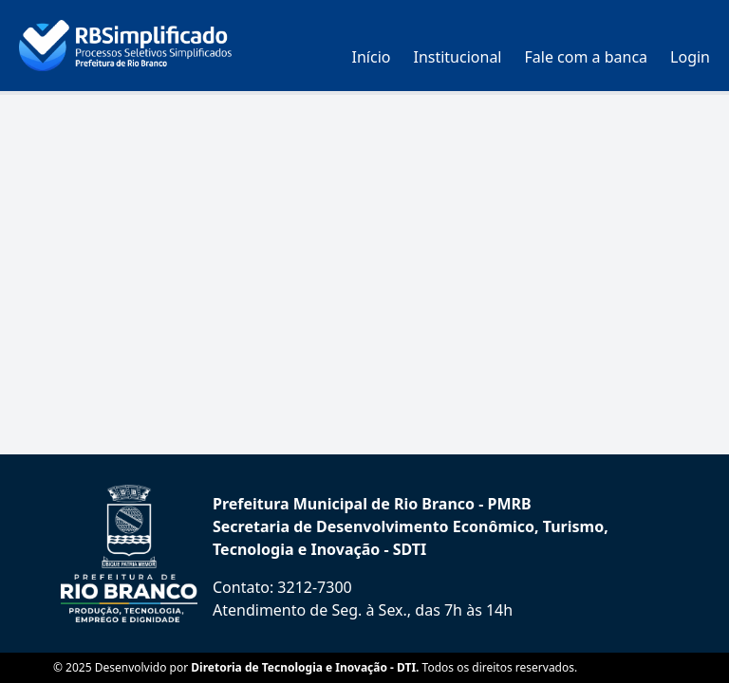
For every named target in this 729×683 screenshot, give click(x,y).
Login (690, 56)
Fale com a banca (586, 56)
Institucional (457, 56)
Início (371, 56)
